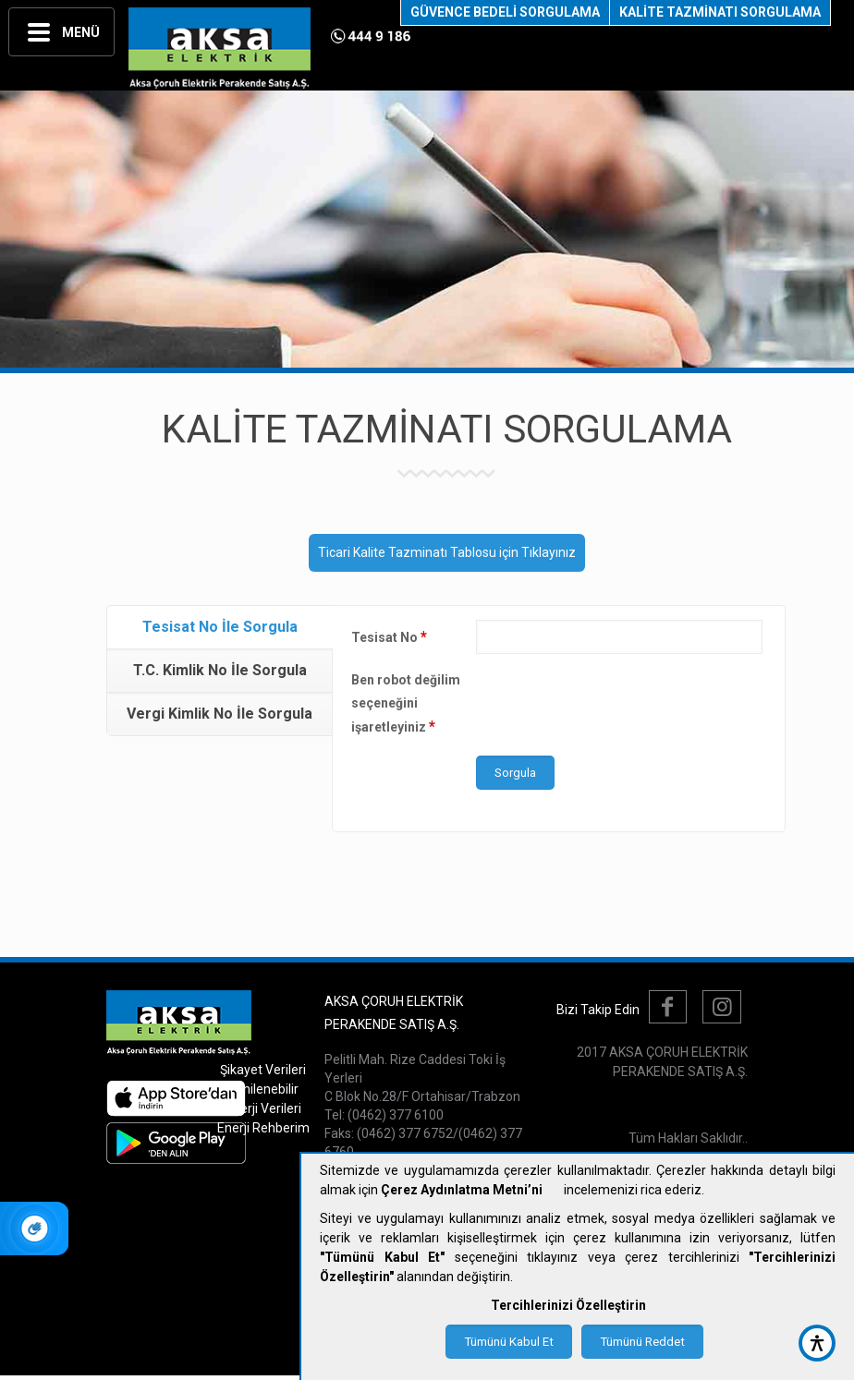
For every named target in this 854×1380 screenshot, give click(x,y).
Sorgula (515, 773)
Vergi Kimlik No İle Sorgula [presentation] (219, 713)
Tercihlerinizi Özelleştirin (568, 1305)
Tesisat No (389, 637)
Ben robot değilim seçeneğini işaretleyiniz (405, 703)
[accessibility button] (817, 1343)
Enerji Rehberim (263, 1127)
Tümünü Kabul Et (509, 1342)
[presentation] (616, 705)
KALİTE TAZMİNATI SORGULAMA (720, 12)
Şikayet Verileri (263, 1069)
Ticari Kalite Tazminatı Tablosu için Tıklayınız (447, 552)
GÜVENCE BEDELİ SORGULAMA (505, 12)
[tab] (219, 627)
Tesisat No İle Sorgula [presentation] (220, 627)
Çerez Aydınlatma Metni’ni (462, 1189)
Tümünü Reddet (642, 1342)
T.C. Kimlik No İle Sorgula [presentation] (220, 670)
